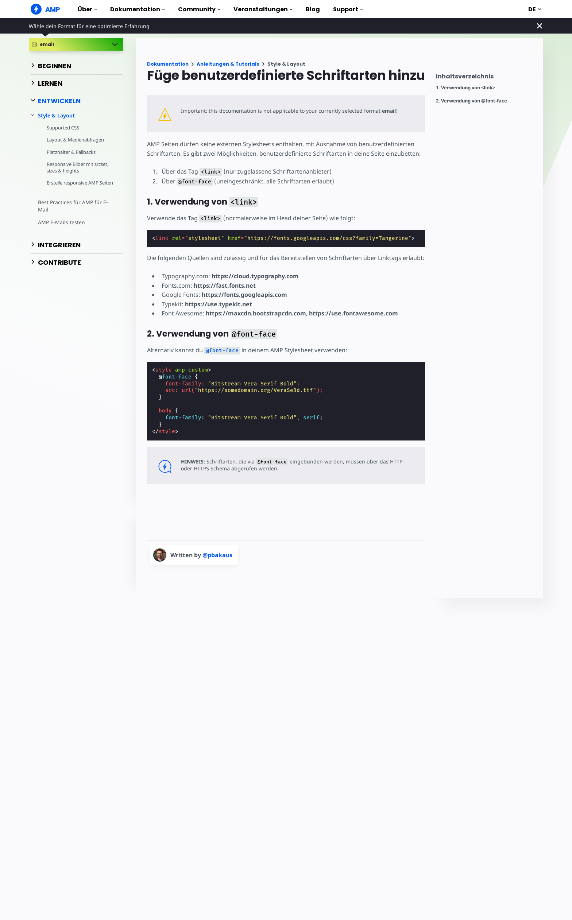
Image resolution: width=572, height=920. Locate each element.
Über (87, 9)
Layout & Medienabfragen (76, 139)
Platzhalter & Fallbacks (72, 152)
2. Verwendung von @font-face (471, 101)
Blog (313, 9)
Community (199, 9)
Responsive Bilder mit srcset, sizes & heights (79, 167)
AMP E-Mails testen (61, 228)
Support (348, 9)
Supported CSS (63, 127)
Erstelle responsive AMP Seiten (73, 186)
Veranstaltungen (263, 9)
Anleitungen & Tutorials (228, 64)
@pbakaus (217, 555)
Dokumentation (137, 9)
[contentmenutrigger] (486, 78)
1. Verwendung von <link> (465, 88)
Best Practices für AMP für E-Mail (72, 213)
